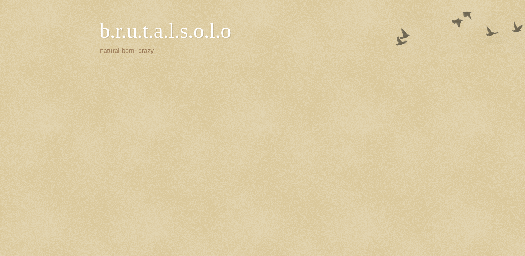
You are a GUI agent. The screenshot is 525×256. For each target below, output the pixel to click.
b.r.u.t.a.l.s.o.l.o (165, 30)
